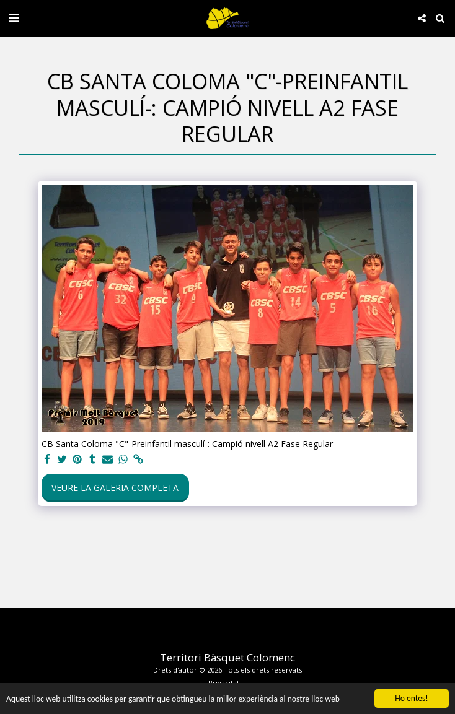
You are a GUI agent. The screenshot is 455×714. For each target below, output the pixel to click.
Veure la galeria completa (115, 488)
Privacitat (223, 682)
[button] (13, 17)
